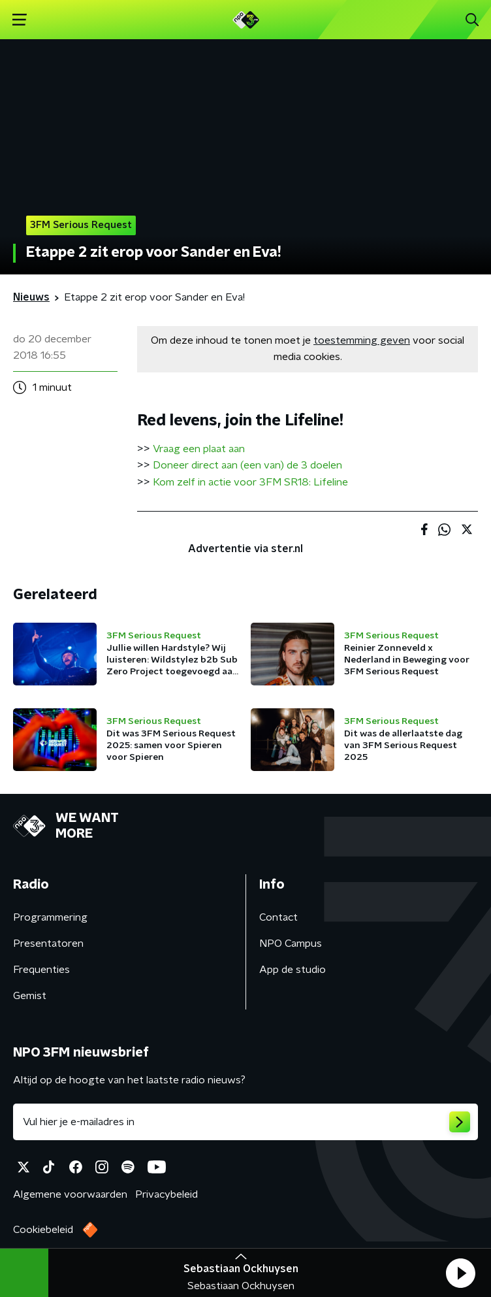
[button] (460, 1273)
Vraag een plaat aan (199, 449)
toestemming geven (361, 340)
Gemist (29, 996)
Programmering (50, 917)
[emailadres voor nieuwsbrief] (245, 1122)
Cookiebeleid (43, 1229)
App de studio (292, 969)
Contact (278, 917)
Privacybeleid (166, 1194)
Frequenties (41, 969)
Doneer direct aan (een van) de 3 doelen (247, 465)
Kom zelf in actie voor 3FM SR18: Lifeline (250, 482)
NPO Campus (290, 943)
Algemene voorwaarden (70, 1194)
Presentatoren (48, 943)
